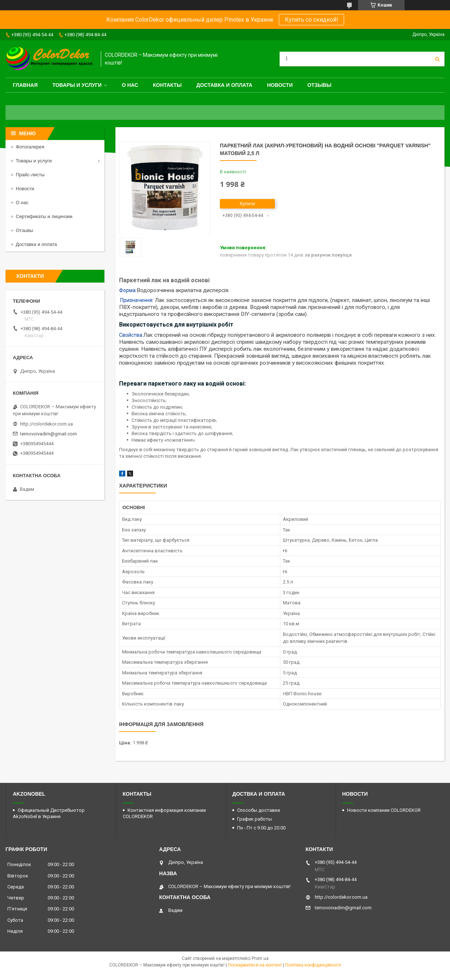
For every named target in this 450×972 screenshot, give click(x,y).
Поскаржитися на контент (255, 965)
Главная (25, 85)
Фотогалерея (30, 147)
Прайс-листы (30, 174)
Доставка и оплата (224, 85)
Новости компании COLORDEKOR (384, 810)
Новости (280, 85)
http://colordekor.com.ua (46, 424)
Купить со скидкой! (311, 19)
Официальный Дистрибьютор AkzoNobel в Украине (49, 813)
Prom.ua (260, 958)
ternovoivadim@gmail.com (48, 434)
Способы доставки (258, 810)
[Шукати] (437, 59)
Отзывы (319, 85)
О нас (130, 85)
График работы (254, 819)
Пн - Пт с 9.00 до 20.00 (261, 828)
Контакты (167, 85)
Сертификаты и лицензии (44, 216)
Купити (247, 203)
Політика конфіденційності (313, 965)
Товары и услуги (77, 85)
